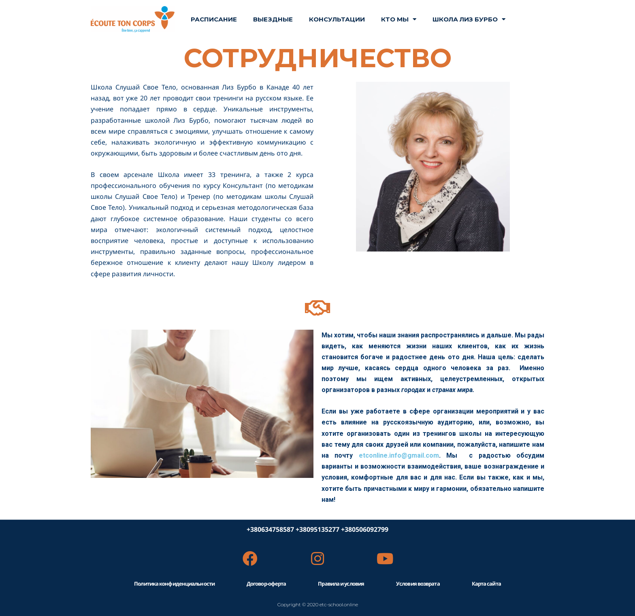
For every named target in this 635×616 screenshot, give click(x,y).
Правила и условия (341, 583)
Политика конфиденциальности (174, 583)
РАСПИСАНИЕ (214, 19)
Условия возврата (418, 583)
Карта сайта (486, 583)
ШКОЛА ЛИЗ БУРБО (469, 19)
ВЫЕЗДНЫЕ (273, 19)
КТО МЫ (398, 19)
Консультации (337, 19)
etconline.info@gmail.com (399, 455)
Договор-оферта (266, 583)
